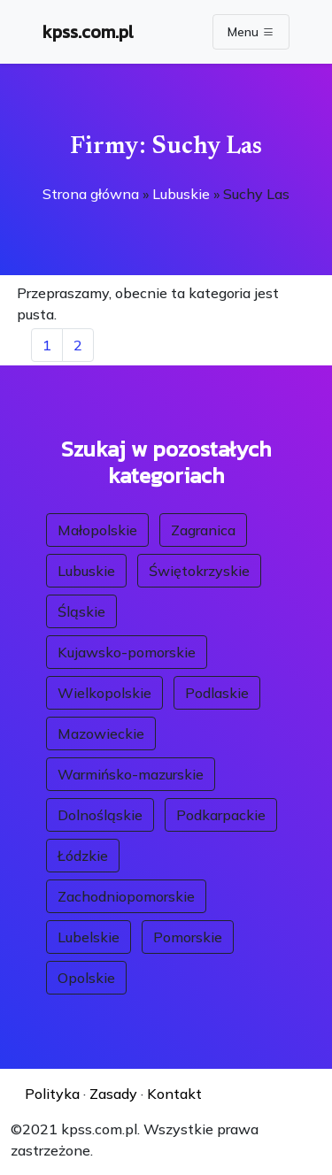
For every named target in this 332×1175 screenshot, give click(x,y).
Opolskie (86, 978)
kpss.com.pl (88, 32)
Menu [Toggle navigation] (251, 32)
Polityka (52, 1093)
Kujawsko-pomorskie (127, 652)
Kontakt (174, 1093)
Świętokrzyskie (199, 571)
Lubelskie (89, 937)
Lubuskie (181, 194)
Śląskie (81, 611)
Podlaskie (217, 693)
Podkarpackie (221, 815)
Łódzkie (83, 855)
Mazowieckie (101, 733)
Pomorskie (187, 937)
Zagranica (203, 530)
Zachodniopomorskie (126, 896)
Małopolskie (97, 530)
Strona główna (90, 194)
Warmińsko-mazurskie (131, 774)
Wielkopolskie (104, 693)
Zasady (113, 1093)
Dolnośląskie (100, 815)
